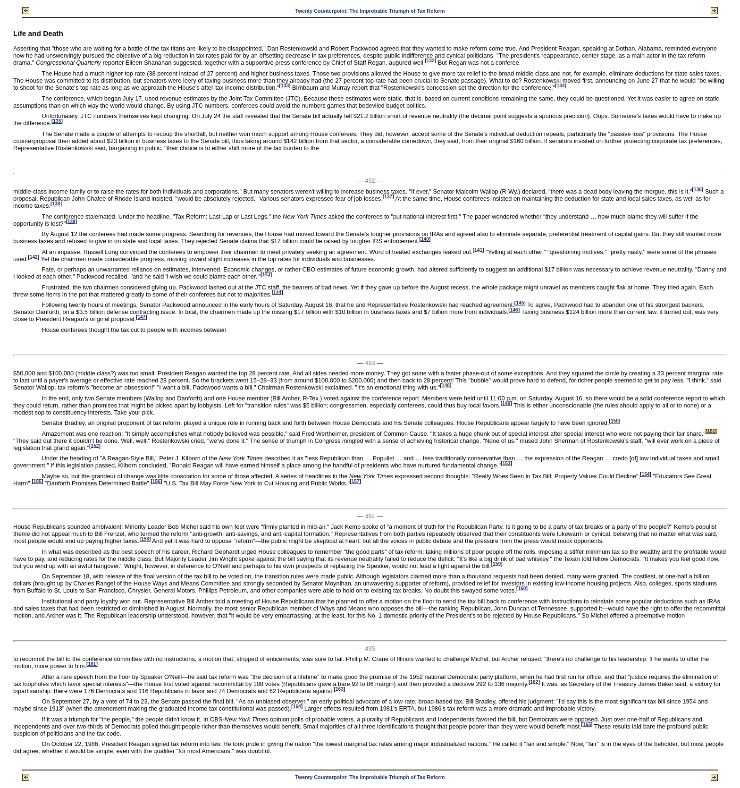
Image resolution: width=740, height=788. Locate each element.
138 (56, 203)
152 (95, 445)
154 (645, 474)
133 (285, 85)
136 (698, 189)
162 (534, 681)
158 (145, 539)
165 (587, 724)
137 (388, 196)
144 (277, 292)
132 (431, 60)
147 (141, 317)
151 (711, 431)
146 (514, 310)
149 (506, 403)
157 (355, 481)
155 (38, 481)
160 (522, 588)
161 (92, 664)
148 (446, 385)
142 (34, 256)
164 (297, 706)
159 (497, 563)
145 (520, 302)
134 (561, 85)
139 (71, 221)
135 (57, 121)
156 (156, 481)
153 (506, 463)
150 (615, 421)
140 (425, 239)
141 (478, 249)
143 (266, 274)
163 (340, 688)
